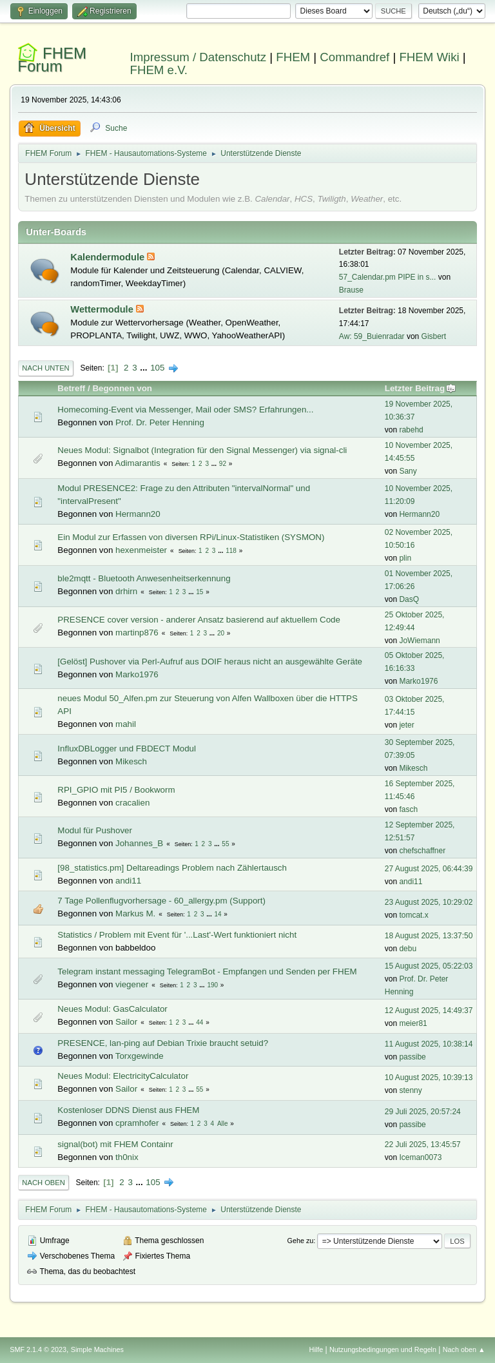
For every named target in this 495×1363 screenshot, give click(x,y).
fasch (408, 809)
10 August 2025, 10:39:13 (429, 1077)
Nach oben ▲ (464, 1349)
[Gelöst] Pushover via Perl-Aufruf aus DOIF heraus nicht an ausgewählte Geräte (209, 661)
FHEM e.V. (159, 70)
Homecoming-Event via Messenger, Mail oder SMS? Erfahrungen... (185, 409)
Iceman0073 (420, 1157)
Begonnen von (122, 388)
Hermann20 (137, 514)
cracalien (132, 802)
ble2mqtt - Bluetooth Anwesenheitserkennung (143, 578)
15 (199, 591)
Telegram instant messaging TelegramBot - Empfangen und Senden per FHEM (206, 971)
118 (231, 550)
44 (199, 1022)
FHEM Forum (51, 59)
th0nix (127, 1157)
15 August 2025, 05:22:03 (429, 966)
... (145, 367)
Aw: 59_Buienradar (372, 336)
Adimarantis (137, 463)
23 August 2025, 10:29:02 (429, 902)
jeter (406, 725)
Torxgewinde (139, 1056)
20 (220, 633)
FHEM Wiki (429, 57)
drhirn (126, 591)
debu (407, 948)
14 (217, 914)
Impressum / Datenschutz (198, 57)
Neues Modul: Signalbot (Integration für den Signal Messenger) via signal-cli (202, 450)
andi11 (128, 880)
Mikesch (131, 761)
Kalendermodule (108, 257)
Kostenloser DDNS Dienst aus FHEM (128, 1110)
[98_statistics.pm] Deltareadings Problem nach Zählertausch (172, 868)
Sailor (126, 1022)
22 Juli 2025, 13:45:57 (423, 1144)
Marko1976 (137, 674)
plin (405, 558)
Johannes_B (139, 843)
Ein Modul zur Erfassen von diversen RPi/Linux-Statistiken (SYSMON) (190, 537)
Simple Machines (97, 1349)
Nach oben (43, 1182)
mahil (125, 724)
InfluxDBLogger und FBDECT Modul (126, 748)
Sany (407, 471)
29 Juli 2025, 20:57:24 (423, 1111)
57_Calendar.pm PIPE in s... (387, 277)
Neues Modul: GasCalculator (112, 1009)
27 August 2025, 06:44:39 (429, 868)
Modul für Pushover (94, 830)
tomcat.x (413, 915)
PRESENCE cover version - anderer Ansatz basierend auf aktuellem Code (198, 619)
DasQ (409, 599)
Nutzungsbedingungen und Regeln (382, 1349)
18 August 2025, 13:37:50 (429, 935)
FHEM (293, 57)
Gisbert (434, 336)
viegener (131, 984)
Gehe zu (300, 1240)
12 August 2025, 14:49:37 (429, 1010)
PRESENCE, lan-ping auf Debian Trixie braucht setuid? (162, 1043)
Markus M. (135, 913)
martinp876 (137, 632)
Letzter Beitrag (420, 388)
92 (222, 463)
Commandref (354, 57)
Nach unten (45, 368)
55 (225, 843)
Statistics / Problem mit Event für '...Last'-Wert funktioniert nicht (176, 935)
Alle (222, 1123)
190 (212, 985)
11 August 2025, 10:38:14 (429, 1044)
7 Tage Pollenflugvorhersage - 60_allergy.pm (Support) (161, 900)
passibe (412, 1056)
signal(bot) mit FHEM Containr (115, 1144)
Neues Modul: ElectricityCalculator (122, 1076)
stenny (410, 1090)
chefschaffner (422, 850)
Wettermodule (103, 309)
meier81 (413, 1023)
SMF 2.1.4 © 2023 (38, 1349)
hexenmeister (141, 550)
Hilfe (316, 1349)
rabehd (411, 429)
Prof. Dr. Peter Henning (159, 422)
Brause (351, 290)
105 (157, 367)
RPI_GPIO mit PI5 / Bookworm (116, 790)
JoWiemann (419, 640)
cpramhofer (137, 1123)
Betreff (71, 388)
